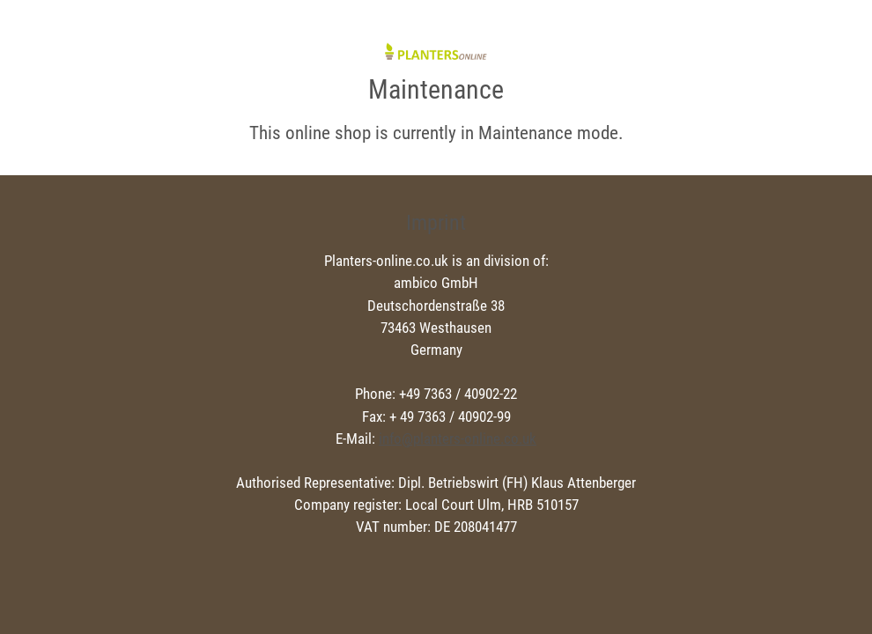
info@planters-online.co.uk (457, 438)
